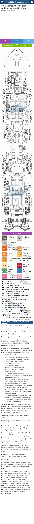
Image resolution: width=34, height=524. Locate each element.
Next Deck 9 (25, 45)
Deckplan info (5, 41)
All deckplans (17, 41)
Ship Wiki (28, 41)
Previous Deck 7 (9, 45)
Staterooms (17, 233)
